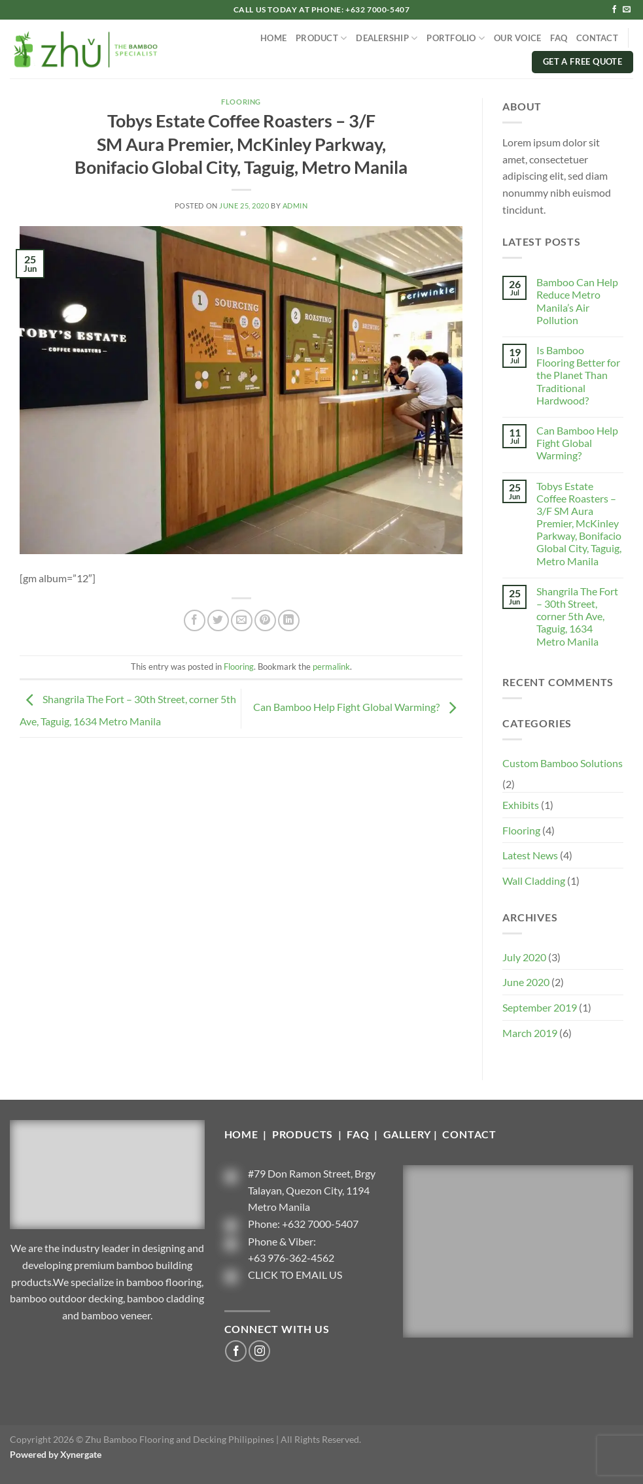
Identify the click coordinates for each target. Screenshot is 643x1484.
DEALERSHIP (386, 38)
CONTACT (597, 38)
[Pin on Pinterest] (265, 620)
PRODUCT (321, 38)
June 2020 (525, 982)
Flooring (240, 101)
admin (295, 205)
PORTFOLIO (455, 38)
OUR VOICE (517, 38)
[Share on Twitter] (218, 620)
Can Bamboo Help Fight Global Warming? (357, 707)
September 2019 (539, 1007)
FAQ (558, 38)
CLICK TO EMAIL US (295, 1274)
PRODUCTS (304, 1134)
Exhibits (520, 805)
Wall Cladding (533, 880)
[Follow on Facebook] (614, 9)
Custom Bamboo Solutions (562, 763)
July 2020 (524, 957)
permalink (331, 666)
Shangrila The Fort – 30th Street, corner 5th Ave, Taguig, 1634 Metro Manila (577, 616)
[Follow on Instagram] (259, 1351)
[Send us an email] (627, 9)
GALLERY (407, 1134)
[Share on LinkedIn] (289, 620)
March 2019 (529, 1033)
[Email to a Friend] (241, 620)
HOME (273, 38)
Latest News (530, 855)
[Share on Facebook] (194, 620)
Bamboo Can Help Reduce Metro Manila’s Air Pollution (577, 301)
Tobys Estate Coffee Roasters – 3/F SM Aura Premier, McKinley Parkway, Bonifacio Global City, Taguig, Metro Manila (578, 523)
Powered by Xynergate (55, 1454)
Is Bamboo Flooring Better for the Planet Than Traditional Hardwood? (578, 375)
